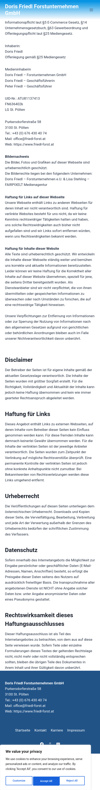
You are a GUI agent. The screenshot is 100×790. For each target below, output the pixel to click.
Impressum (76, 730)
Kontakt (41, 730)
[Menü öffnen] (91, 10)
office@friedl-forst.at (29, 706)
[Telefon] (50, 743)
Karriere (57, 730)
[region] (45, 768)
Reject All (46, 781)
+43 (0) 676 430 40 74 (29, 700)
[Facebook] (41, 743)
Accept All (72, 781)
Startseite (22, 730)
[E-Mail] (58, 743)
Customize (19, 781)
